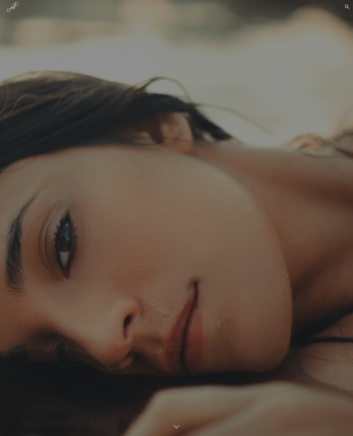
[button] (347, 7)
